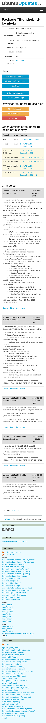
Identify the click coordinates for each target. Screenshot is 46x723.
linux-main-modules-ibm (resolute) (14, 595)
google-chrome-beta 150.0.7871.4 (14, 541)
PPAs (7, 644)
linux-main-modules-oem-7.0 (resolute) (16, 571)
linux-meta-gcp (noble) (10, 581)
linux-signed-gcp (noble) (11, 578)
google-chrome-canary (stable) (13, 655)
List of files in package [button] (15, 93)
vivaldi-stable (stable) (10, 657)
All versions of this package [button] (15, 81)
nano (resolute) (7, 605)
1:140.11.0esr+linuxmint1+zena (31, 157)
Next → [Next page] (16, 510)
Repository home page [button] (15, 98)
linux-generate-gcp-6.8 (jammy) (13, 713)
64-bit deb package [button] (15, 114)
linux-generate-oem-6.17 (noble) (14, 676)
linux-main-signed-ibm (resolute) (14, 593)
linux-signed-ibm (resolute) (12, 597)
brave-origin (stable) (9, 683)
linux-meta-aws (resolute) (11, 664)
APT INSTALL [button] (14, 118)
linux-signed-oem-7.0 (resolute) (13, 564)
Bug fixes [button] (15, 86)
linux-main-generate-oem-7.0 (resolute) (16, 697)
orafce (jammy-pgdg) (9, 678)
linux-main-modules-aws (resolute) (14, 662)
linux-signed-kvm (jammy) (11, 583)
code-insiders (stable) (10, 704)
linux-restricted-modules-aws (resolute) (16, 659)
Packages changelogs (13, 552)
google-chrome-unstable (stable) (14, 685)
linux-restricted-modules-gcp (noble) (15, 576)
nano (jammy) (7, 619)
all (6, 636)
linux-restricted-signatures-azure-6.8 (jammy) (18, 711)
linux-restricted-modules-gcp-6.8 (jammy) (17, 709)
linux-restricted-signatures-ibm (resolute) (17, 588)
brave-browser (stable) (10, 690)
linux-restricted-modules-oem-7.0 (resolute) (18, 562)
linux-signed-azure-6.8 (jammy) (13, 716)
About (7, 519)
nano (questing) (7, 609)
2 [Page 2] (12, 510)
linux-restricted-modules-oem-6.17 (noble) (17, 671)
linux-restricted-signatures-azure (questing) (18, 633)
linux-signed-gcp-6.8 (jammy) (12, 706)
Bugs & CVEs (10, 555)
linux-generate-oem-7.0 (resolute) (14, 681)
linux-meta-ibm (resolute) (11, 600)
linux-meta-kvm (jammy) (11, 585)
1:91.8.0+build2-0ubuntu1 (29, 139)
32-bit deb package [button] (15, 109)
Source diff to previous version (14, 308)
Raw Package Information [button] (15, 76)
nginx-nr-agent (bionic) (10, 648)
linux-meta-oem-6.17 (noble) (12, 674)
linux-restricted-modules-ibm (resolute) (16, 590)
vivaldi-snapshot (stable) (11, 702)
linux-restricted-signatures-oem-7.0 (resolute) (18, 560)
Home (5, 10)
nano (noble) (6, 614)
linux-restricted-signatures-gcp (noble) (16, 574)
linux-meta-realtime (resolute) (13, 652)
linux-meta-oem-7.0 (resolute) (13, 567)
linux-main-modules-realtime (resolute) (16, 650)
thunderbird (20, 61)
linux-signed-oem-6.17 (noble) (13, 666)
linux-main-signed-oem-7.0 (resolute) (15, 569)
